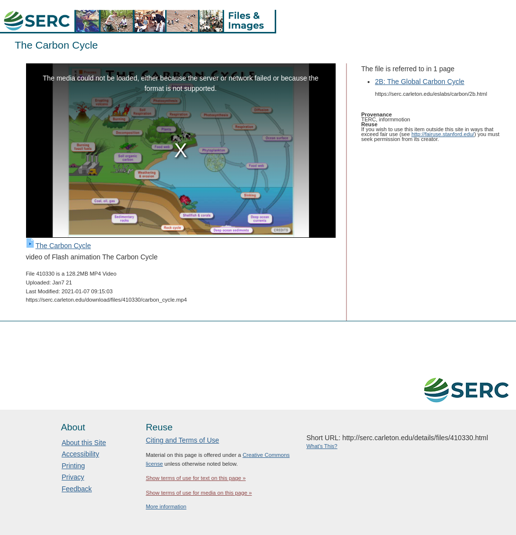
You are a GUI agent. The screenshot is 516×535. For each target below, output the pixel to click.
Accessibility (80, 454)
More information (166, 506)
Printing (73, 466)
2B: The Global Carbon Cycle (419, 81)
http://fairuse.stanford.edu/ (442, 134)
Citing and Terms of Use (182, 440)
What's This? (321, 446)
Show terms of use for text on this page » (196, 478)
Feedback (76, 489)
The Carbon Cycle (63, 246)
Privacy (72, 477)
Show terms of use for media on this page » (199, 493)
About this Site (83, 443)
